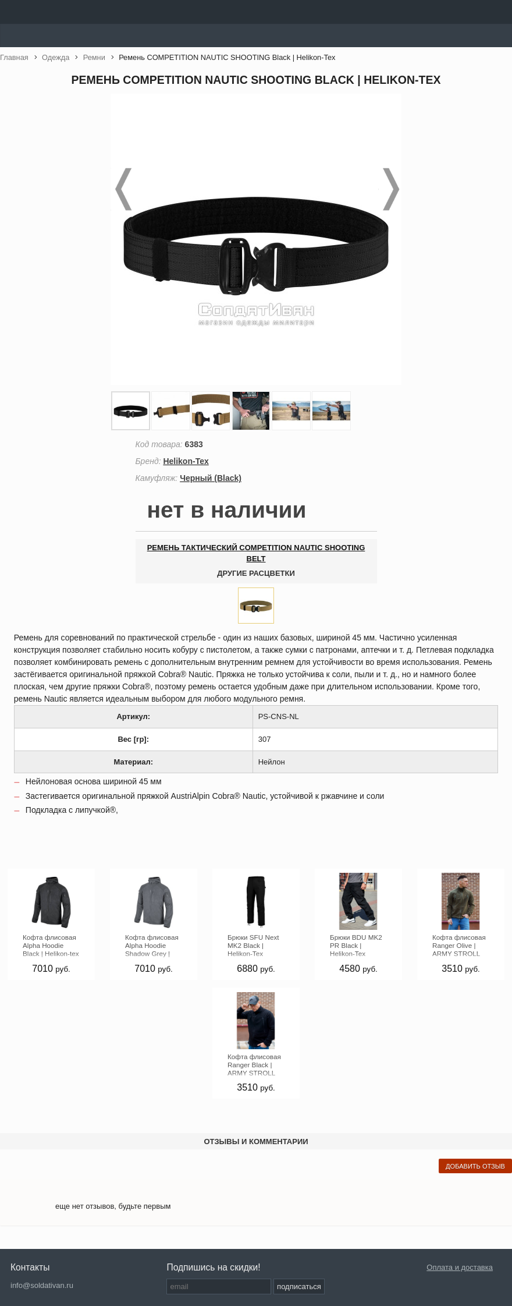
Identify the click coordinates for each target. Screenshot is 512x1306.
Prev (122, 189)
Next (389, 189)
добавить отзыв (475, 1166)
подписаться (299, 1286)
